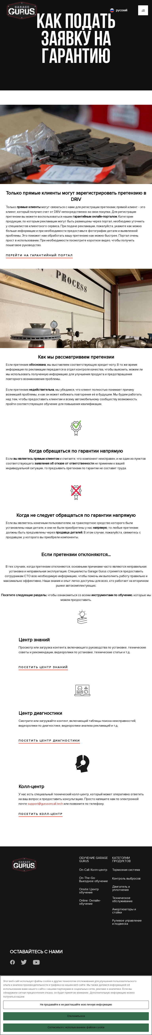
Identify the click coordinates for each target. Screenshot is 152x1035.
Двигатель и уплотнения (121, 888)
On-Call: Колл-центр (93, 869)
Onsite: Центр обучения (89, 891)
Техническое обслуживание (122, 899)
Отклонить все (76, 1016)
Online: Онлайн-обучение (90, 902)
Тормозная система (126, 869)
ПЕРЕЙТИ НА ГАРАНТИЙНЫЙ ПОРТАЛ (39, 255)
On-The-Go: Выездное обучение (93, 879)
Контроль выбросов (126, 878)
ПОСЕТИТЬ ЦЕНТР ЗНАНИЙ (43, 667)
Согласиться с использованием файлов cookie (76, 1027)
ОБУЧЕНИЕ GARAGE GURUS (93, 859)
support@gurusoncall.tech (45, 804)
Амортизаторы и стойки (124, 911)
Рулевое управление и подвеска (127, 922)
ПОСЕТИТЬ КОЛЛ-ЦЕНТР (41, 814)
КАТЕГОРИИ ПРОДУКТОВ (121, 859)
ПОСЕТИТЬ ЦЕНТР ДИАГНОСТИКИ (49, 740)
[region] (76, 1005)
